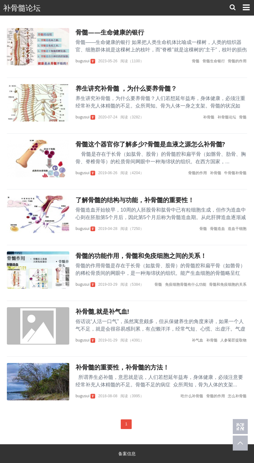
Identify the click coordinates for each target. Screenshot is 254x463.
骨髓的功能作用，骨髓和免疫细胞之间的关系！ (141, 255)
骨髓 (195, 61)
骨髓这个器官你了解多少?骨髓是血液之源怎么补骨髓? (150, 144)
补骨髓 (208, 117)
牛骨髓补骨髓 (235, 172)
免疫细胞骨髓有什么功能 (185, 284)
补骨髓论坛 (22, 8)
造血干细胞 (237, 228)
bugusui (83, 61)
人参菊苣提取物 (233, 340)
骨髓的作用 (237, 61)
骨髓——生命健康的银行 (110, 32)
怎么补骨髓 (237, 396)
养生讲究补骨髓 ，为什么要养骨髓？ (126, 88)
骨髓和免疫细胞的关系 (228, 284)
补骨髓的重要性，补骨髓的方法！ (122, 367)
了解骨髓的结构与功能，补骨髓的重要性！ (135, 200)
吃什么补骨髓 (192, 396)
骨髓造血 (217, 228)
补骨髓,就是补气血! (102, 311)
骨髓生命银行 (214, 61)
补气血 (197, 340)
